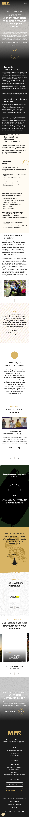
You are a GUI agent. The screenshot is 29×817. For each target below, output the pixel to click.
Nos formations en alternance (14, 750)
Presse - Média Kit (14, 772)
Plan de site (14, 807)
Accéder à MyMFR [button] (10, 790)
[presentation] (11, 300)
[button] (14, 54)
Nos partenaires (14, 758)
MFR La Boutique (14, 779)
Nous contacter (14, 760)
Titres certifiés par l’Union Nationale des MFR (14, 774)
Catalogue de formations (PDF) (14, 767)
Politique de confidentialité (14, 804)
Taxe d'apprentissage (14, 769)
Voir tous (14, 667)
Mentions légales (14, 801)
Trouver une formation (11, 784)
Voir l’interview (13, 448)
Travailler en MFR (14, 753)
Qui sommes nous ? (14, 755)
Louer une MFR (14, 777)
